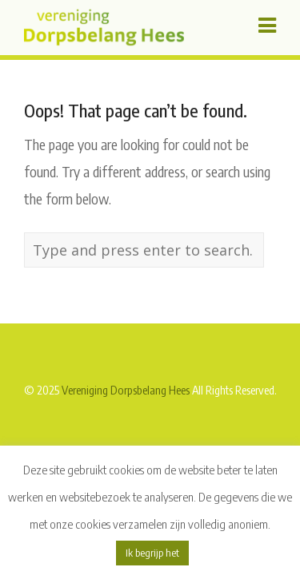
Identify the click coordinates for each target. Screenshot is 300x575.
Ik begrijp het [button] (152, 552)
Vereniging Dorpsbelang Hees (126, 390)
